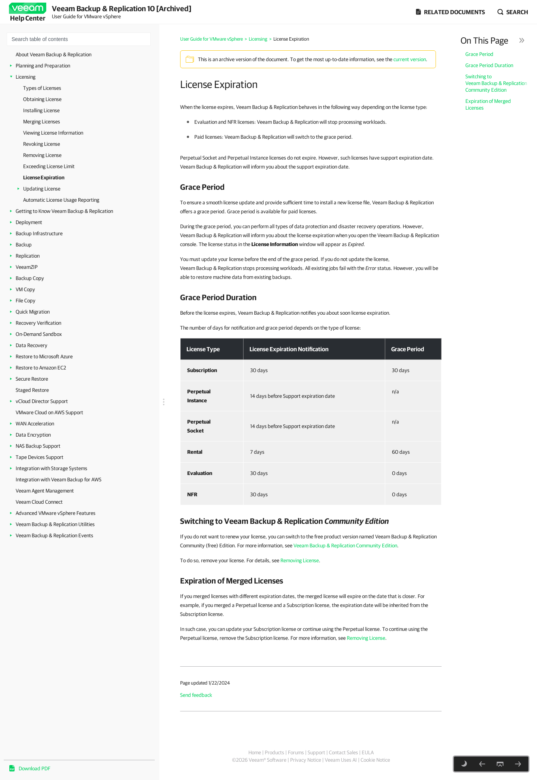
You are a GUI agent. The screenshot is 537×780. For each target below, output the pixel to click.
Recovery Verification (38, 323)
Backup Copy (30, 278)
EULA (368, 752)
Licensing (25, 77)
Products (274, 752)
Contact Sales (343, 752)
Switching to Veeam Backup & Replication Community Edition (496, 83)
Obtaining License (42, 99)
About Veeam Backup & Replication (53, 54)
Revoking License (41, 144)
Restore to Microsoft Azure (44, 356)
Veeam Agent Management (45, 491)
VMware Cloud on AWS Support (49, 412)
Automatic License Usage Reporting (61, 200)
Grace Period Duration (489, 65)
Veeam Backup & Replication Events (54, 535)
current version (409, 59)
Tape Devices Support (39, 457)
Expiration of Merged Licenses (488, 104)
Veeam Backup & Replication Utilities (55, 524)
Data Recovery (31, 345)
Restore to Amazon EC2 (41, 368)
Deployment (29, 222)
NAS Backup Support (38, 446)
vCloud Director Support (42, 401)
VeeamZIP (27, 267)
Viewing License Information (53, 133)
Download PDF (34, 768)
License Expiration (44, 177)
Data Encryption (33, 435)
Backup (24, 245)
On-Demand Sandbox (39, 334)
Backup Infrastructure (39, 233)
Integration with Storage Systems (51, 468)
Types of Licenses (42, 88)
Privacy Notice (305, 760)
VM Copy (25, 289)
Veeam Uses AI (341, 760)
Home (254, 752)
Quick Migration (33, 312)
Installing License (41, 110)
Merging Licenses (41, 122)
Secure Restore (32, 379)
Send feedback (196, 695)
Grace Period (479, 54)
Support (316, 752)
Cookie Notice (375, 760)
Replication (28, 256)
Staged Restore (32, 390)
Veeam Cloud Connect (39, 502)
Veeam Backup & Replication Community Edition (345, 545)
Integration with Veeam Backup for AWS (58, 479)
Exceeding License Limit (49, 166)
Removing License (42, 155)
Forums (296, 752)
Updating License (41, 189)
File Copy (25, 300)
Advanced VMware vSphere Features (55, 513)
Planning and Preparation (43, 66)
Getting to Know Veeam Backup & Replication (64, 211)
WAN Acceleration (35, 424)
